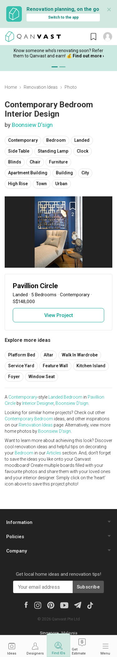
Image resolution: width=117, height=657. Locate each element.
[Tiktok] (90, 605)
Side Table (18, 151)
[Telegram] (77, 604)
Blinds (14, 161)
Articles (53, 452)
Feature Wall (55, 365)
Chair (35, 161)
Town (41, 183)
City (85, 172)
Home (11, 87)
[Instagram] (37, 605)
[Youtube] (64, 605)
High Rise (18, 183)
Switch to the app (63, 17)
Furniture (58, 161)
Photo (71, 87)
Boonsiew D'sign (32, 125)
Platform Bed (21, 354)
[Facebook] (25, 604)
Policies (15, 536)
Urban (61, 183)
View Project (58, 315)
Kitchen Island (90, 365)
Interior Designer (38, 403)
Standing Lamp (53, 151)
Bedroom (56, 140)
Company (16, 551)
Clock (82, 151)
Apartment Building (27, 172)
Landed (82, 140)
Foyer (14, 376)
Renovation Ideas (41, 87)
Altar (48, 354)
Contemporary (23, 140)
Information (19, 522)
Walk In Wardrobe (80, 354)
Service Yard (21, 365)
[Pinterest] (50, 605)
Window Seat (41, 376)
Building (64, 172)
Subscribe (88, 587)
